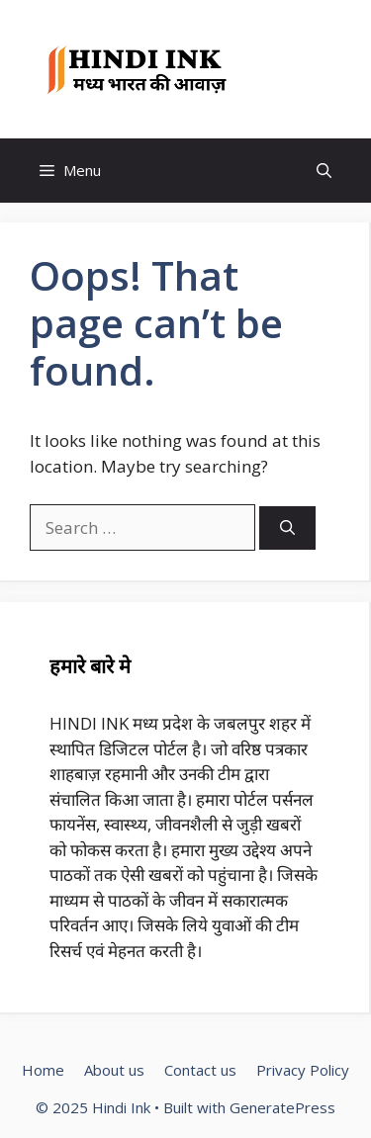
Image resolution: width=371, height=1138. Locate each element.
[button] (324, 170)
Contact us (200, 1070)
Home (43, 1070)
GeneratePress (282, 1107)
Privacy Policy (302, 1070)
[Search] (287, 528)
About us (114, 1070)
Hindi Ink (291, 69)
